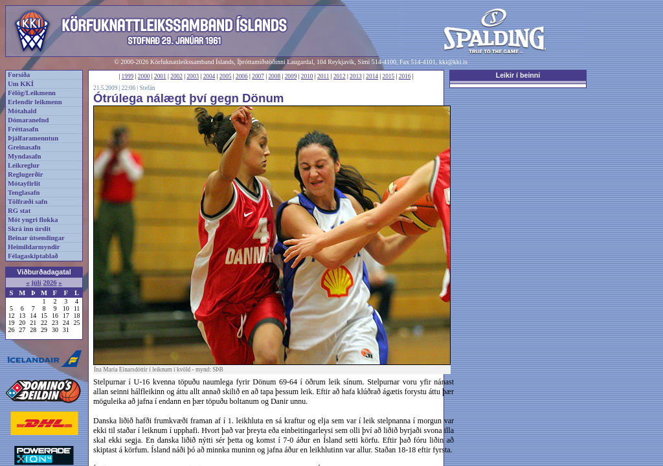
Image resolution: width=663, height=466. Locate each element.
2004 (209, 76)
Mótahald (22, 111)
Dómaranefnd (28, 120)
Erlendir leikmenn (35, 101)
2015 (389, 76)
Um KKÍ (21, 83)
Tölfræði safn (27, 201)
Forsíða (19, 74)
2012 (339, 76)
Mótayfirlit (24, 183)
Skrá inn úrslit (29, 228)
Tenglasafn (23, 192)
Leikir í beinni (518, 75)
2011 (323, 76)
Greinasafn (24, 147)
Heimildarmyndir (34, 246)
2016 (405, 76)
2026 (49, 282)
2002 (176, 76)
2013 (356, 76)
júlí (36, 282)
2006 (242, 76)
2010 (307, 76)
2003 (192, 76)
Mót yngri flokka (33, 219)
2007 (258, 76)
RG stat (19, 210)
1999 (128, 76)
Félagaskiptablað (33, 256)
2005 (225, 76)
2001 (160, 76)
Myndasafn (24, 156)
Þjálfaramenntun (33, 138)
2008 (274, 76)
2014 (372, 76)
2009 (291, 76)
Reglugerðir (25, 174)
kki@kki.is (453, 61)
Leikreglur (23, 165)
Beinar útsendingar (36, 237)
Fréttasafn (23, 129)
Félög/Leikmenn (32, 92)
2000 (144, 76)
